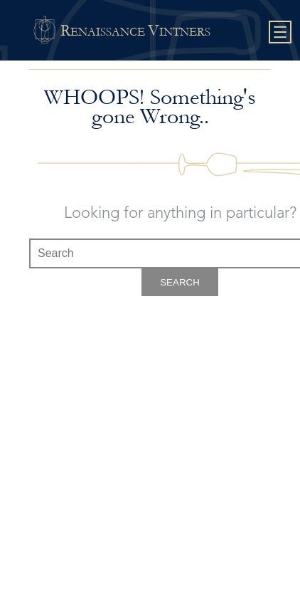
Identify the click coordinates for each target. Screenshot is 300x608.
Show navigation (280, 32)
